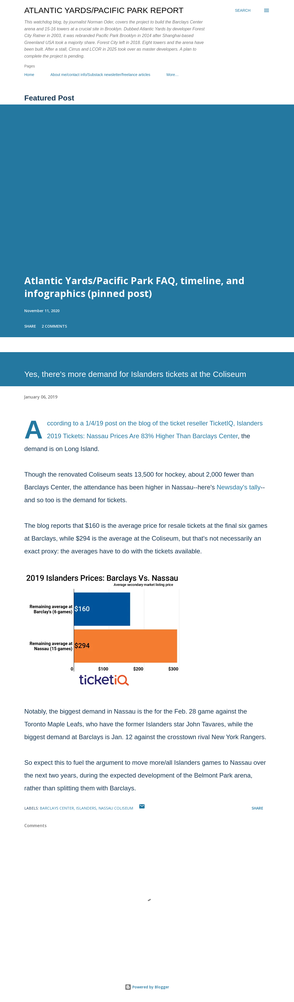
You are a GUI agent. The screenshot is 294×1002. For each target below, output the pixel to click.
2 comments (54, 326)
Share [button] (30, 326)
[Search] (243, 10)
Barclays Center (57, 808)
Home (29, 75)
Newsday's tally (239, 487)
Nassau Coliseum (115, 808)
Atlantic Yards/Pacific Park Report (104, 10)
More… (172, 75)
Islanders (86, 808)
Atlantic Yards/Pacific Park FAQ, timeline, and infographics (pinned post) (134, 287)
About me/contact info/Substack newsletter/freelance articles (100, 75)
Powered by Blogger (147, 986)
